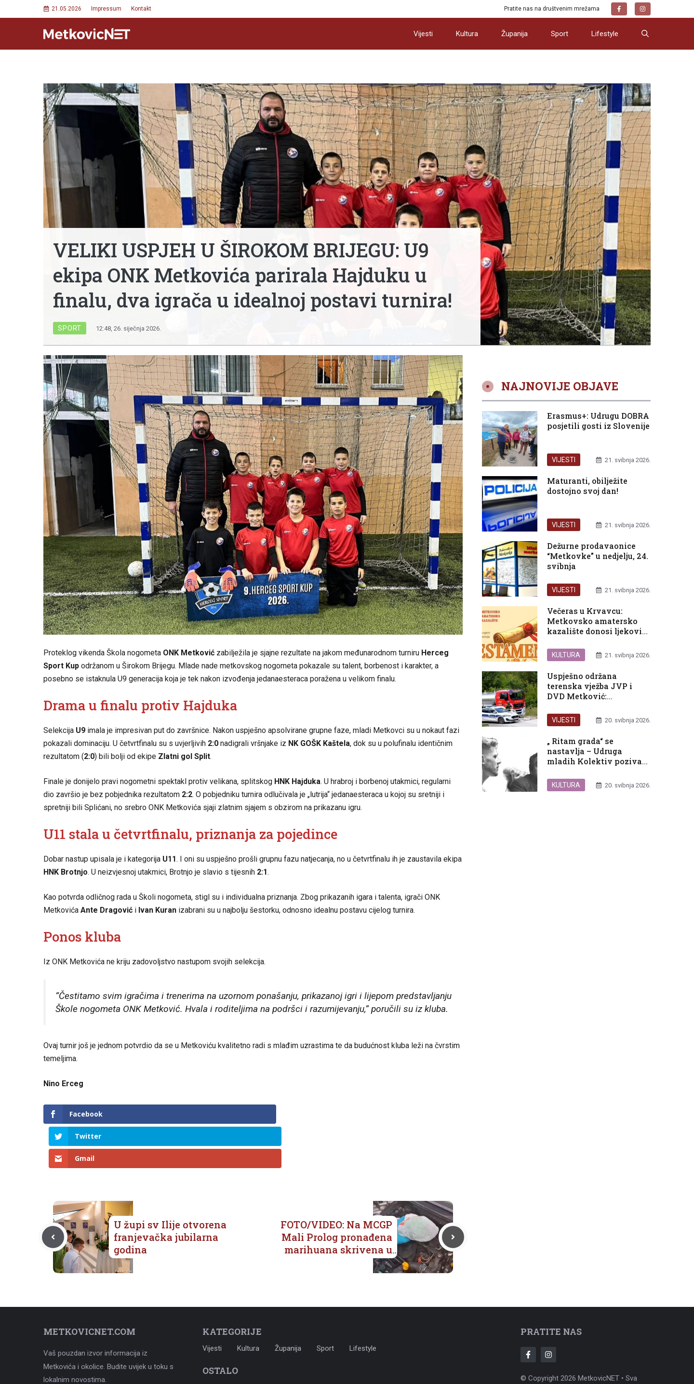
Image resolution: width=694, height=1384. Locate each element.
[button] (645, 34)
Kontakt (141, 8)
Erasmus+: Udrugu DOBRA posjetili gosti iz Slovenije (598, 421)
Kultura (467, 33)
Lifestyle (604, 33)
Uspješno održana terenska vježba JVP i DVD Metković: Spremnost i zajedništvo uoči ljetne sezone (595, 696)
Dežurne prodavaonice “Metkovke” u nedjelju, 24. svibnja (597, 556)
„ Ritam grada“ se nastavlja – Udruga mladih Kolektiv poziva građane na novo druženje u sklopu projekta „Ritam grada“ (597, 766)
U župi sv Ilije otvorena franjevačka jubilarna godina (170, 1192)
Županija (514, 33)
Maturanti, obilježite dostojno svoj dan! (587, 486)
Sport (559, 33)
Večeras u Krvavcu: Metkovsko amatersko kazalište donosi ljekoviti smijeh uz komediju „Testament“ (597, 631)
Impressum (106, 8)
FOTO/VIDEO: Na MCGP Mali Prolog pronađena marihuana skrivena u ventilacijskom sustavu (335, 1199)
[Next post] (453, 1192)
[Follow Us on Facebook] (528, 1310)
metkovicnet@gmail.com (110, 1358)
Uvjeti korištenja (279, 1343)
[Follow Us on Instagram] (548, 1310)
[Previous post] (53, 1192)
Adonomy (615, 1347)
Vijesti (423, 33)
